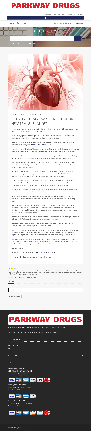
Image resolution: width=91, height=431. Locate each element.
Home (56, 23)
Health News (18, 43)
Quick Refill (61, 14)
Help (54, 14)
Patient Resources (66, 23)
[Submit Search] (77, 38)
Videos (33, 43)
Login (80, 14)
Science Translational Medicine (41, 145)
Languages (47, 14)
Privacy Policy (13, 355)
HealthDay (22, 277)
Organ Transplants (15, 296)
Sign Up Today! (71, 14)
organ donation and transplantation (47, 252)
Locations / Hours (14, 352)
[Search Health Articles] (42, 38)
